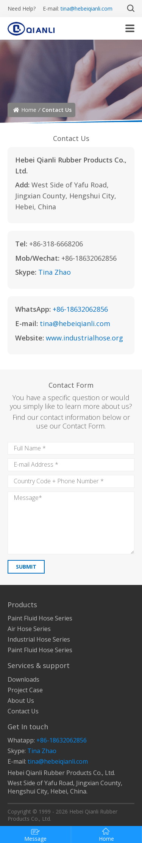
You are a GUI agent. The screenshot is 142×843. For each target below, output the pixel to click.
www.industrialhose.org (84, 337)
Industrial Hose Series (39, 639)
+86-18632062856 (80, 309)
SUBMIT (26, 566)
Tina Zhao (54, 272)
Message (35, 834)
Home (28, 109)
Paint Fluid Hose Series (40, 618)
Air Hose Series (29, 629)
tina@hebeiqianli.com (86, 8)
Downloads (23, 679)
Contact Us (23, 711)
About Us (21, 700)
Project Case (25, 690)
